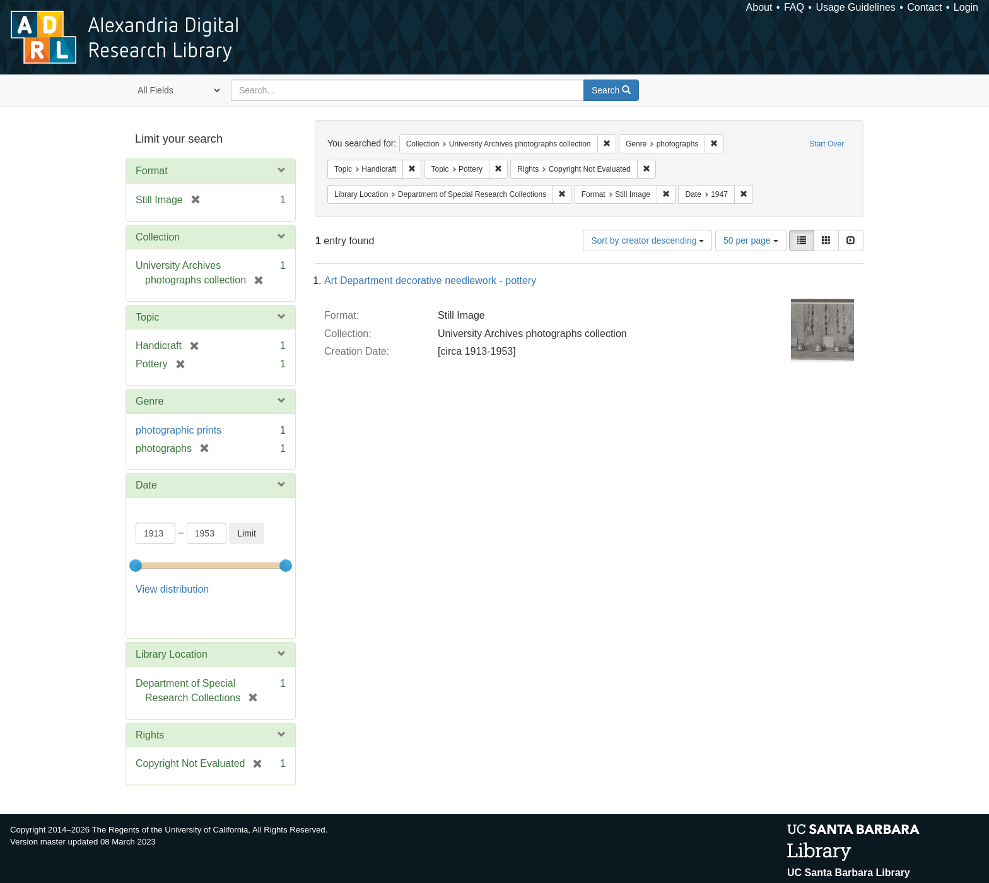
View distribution (172, 589)
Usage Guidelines (855, 7)
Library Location (172, 622)
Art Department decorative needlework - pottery (430, 280)
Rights (150, 702)
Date (146, 485)
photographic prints (178, 430)
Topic (147, 317)
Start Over (826, 143)
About (759, 7)
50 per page (750, 240)
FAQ (794, 7)
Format (152, 170)
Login (966, 7)
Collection (158, 237)
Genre (149, 401)
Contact (924, 7)
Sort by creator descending (647, 240)
